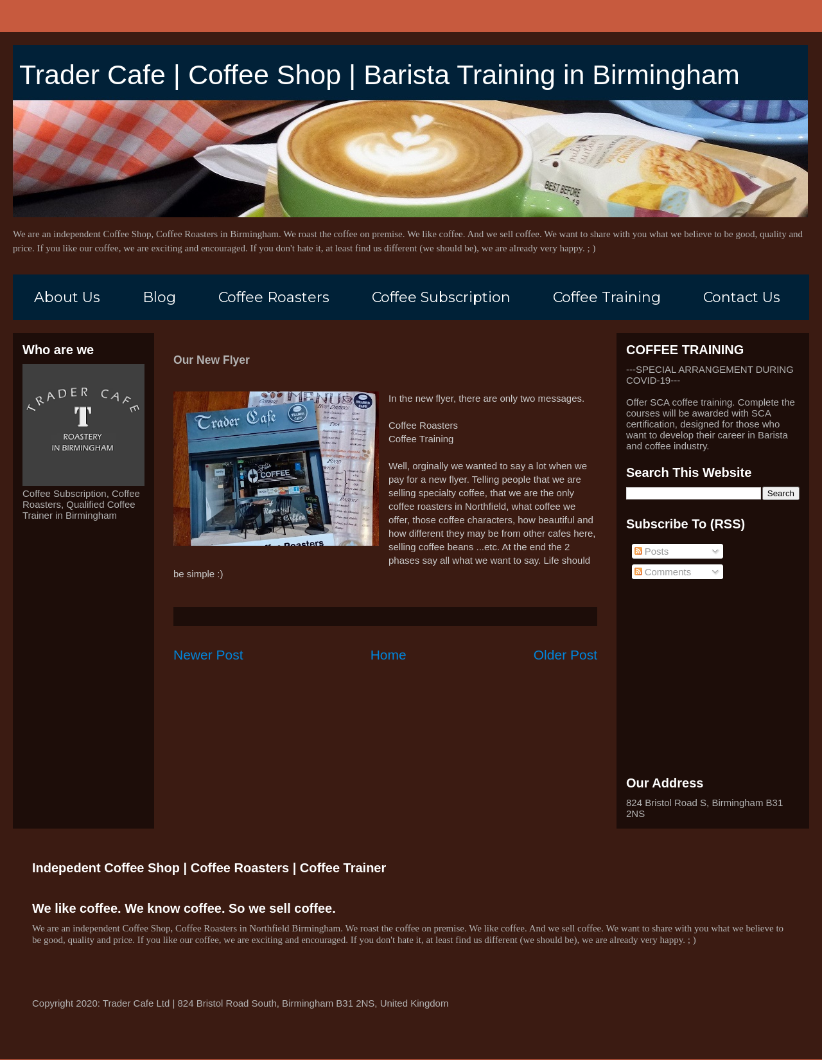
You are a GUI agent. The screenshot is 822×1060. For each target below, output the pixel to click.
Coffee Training (607, 297)
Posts (651, 551)
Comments (663, 571)
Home (389, 654)
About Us (67, 297)
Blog (159, 297)
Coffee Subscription (441, 297)
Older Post (565, 654)
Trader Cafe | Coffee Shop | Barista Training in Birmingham (379, 74)
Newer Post (208, 654)
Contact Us (741, 297)
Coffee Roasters (273, 297)
